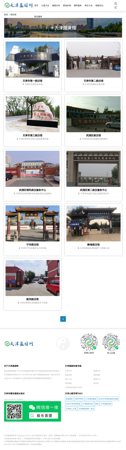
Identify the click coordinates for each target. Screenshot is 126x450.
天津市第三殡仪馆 (32, 135)
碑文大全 (89, 5)
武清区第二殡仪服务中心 (93, 190)
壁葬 (97, 404)
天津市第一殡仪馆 (32, 80)
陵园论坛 (99, 5)
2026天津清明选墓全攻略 (108, 399)
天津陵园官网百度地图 (32, 438)
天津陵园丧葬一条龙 (86, 408)
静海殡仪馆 (93, 244)
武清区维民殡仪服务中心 (32, 190)
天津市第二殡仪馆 (93, 80)
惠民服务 (78, 5)
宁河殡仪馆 (32, 244)
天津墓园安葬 (106, 404)
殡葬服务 (69, 399)
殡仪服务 (38, 16)
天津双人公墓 (71, 408)
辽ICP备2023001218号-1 (88, 435)
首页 (36, 5)
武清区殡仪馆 (93, 135)
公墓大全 (45, 5)
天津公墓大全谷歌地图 (51, 438)
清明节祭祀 (79, 399)
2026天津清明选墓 (73, 404)
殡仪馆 (13, 14)
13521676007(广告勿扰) (13, 399)
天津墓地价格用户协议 (73, 387)
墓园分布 (56, 5)
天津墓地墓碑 (91, 399)
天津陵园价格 (87, 404)
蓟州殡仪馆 (32, 299)
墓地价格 (67, 5)
